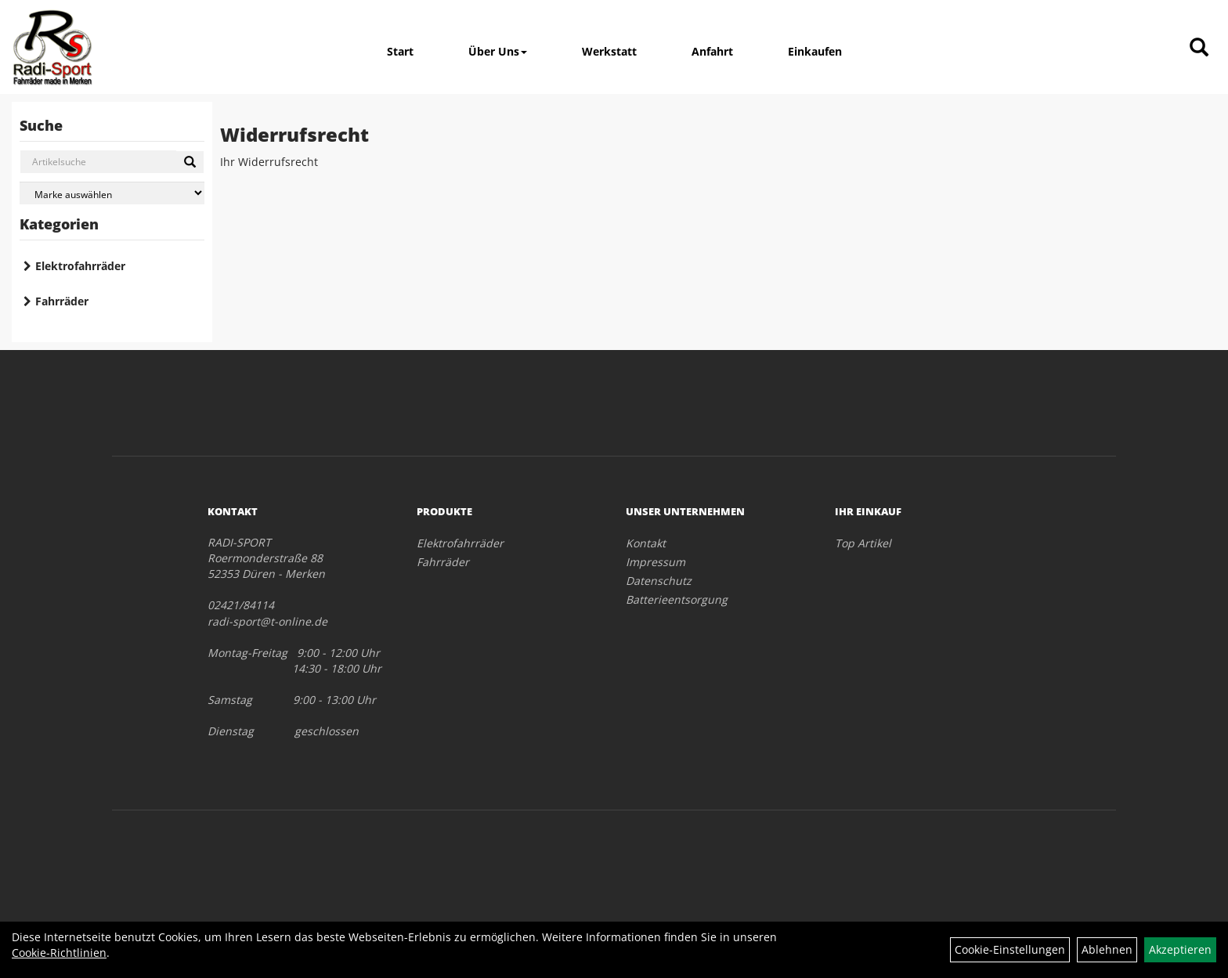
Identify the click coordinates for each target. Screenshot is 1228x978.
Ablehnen (1107, 949)
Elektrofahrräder (80, 265)
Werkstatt (609, 51)
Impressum (655, 561)
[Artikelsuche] (1199, 48)
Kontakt (646, 543)
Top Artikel (863, 543)
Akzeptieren (1180, 949)
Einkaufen (815, 51)
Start (400, 51)
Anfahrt (712, 51)
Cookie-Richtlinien (59, 952)
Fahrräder (61, 301)
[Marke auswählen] (112, 193)
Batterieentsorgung (677, 599)
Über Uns (497, 51)
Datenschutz (659, 580)
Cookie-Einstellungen (1010, 949)
